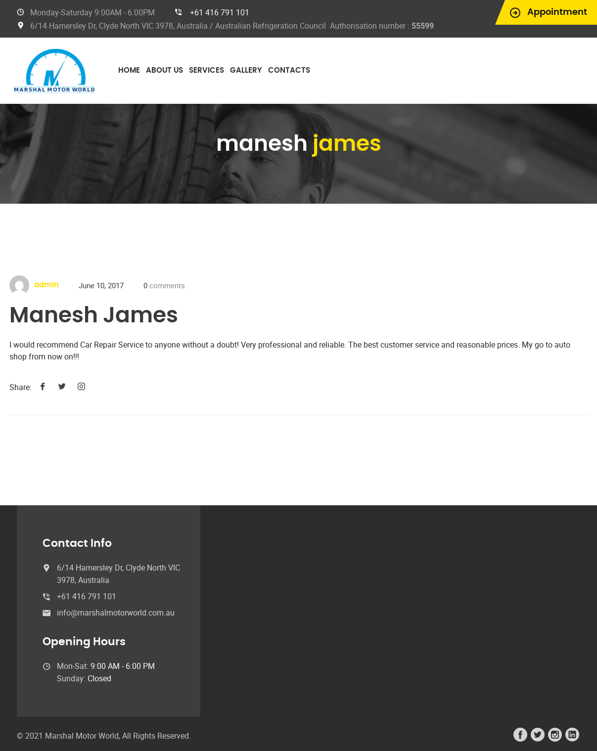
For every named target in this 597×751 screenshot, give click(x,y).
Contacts (289, 70)
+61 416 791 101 (219, 12)
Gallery (246, 70)
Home (129, 70)
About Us (164, 70)
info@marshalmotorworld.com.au (116, 612)
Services (206, 70)
